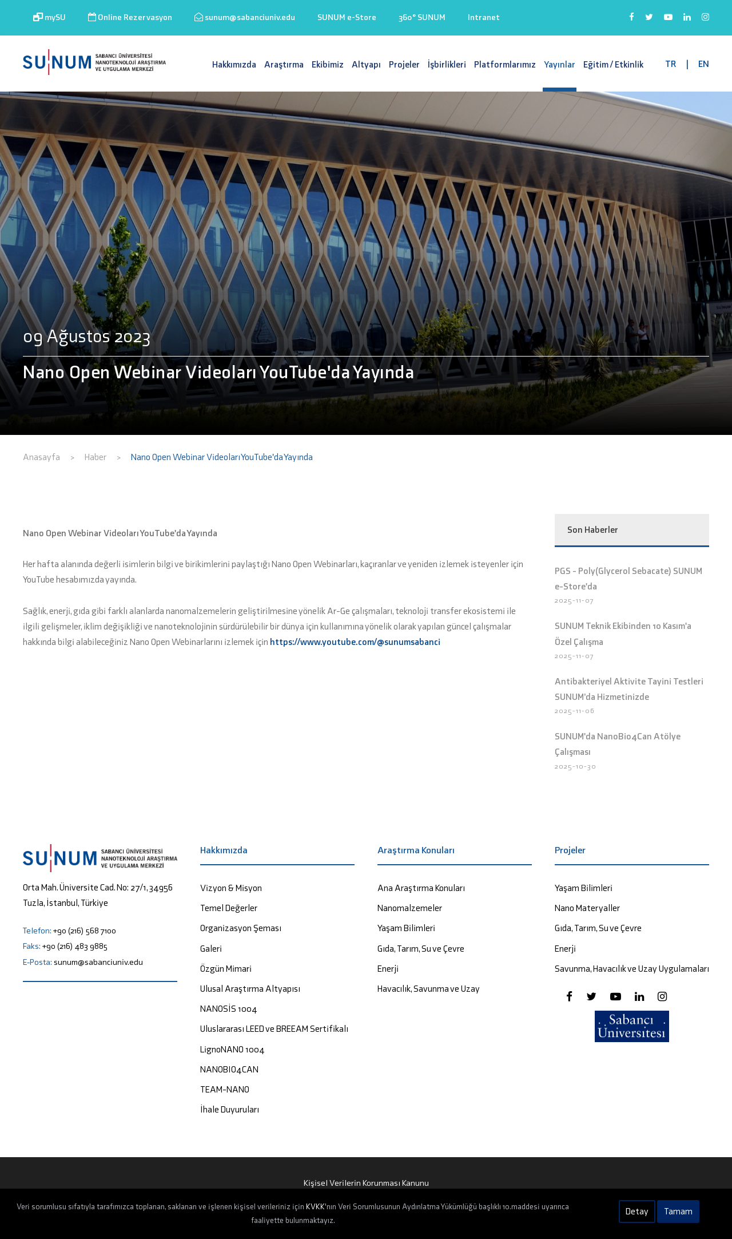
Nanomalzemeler (409, 907)
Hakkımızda (234, 64)
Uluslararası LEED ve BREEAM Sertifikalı (274, 1028)
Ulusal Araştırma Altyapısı (250, 988)
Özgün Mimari (226, 968)
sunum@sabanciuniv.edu (244, 17)
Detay (637, 1211)
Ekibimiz (328, 64)
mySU (49, 17)
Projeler (404, 64)
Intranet (484, 17)
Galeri (211, 948)
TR (670, 63)
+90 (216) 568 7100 (84, 930)
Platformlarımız (505, 64)
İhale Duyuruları (229, 1109)
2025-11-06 (575, 710)
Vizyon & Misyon (231, 887)
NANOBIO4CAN (229, 1069)
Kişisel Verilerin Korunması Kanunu (366, 1183)
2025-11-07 (574, 600)
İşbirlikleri (447, 64)
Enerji (388, 968)
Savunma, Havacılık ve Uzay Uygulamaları (632, 968)
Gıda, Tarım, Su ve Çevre (420, 948)
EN (703, 63)
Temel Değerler (228, 907)
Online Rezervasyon (130, 17)
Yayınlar (559, 64)
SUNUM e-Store (346, 17)
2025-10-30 (575, 766)
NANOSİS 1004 (228, 1008)
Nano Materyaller (587, 907)
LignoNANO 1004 (232, 1049)
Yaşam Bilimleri (406, 928)
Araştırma (284, 64)
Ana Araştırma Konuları (421, 887)
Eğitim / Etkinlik (613, 64)
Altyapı (366, 64)
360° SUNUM (422, 17)
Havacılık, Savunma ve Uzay (428, 988)
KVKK (315, 1207)
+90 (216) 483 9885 (75, 946)
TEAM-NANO (224, 1089)
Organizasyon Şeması (240, 928)
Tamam (678, 1211)
